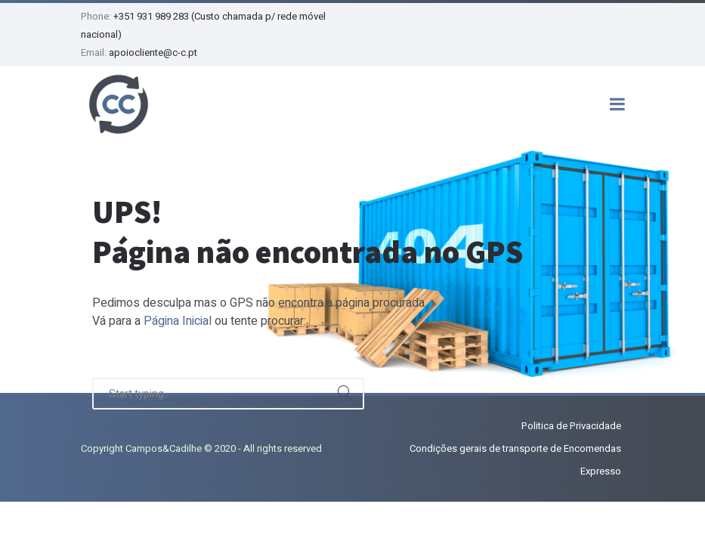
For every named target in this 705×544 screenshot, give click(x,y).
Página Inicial (178, 321)
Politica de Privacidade (571, 426)
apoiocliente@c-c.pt (153, 52)
